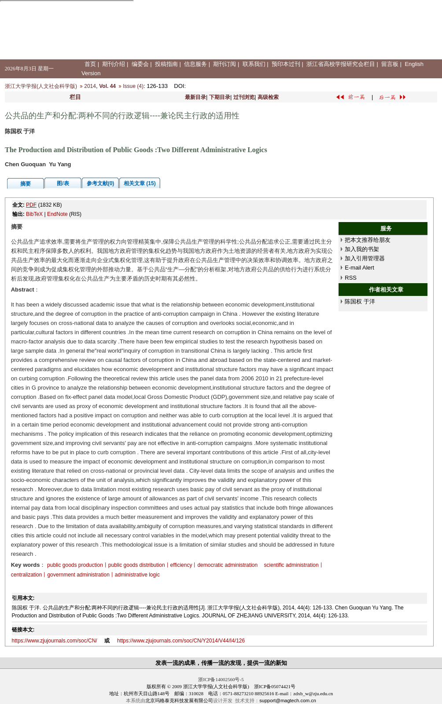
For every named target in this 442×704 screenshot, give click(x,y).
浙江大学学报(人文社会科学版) (41, 86)
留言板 (389, 64)
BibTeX (34, 214)
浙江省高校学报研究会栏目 (340, 64)
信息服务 (195, 64)
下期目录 (219, 97)
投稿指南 (166, 64)
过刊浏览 (243, 97)
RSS (351, 277)
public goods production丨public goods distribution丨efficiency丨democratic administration (152, 565)
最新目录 (195, 97)
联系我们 (254, 64)
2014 (90, 86)
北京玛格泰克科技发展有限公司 (179, 700)
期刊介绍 (113, 64)
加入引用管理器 (365, 258)
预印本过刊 (286, 64)
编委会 (140, 64)
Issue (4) (133, 86)
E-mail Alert (359, 267)
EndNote (57, 214)
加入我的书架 (362, 249)
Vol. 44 (107, 86)
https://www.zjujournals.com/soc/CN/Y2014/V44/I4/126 (181, 641)
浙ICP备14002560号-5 (220, 679)
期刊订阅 (224, 64)
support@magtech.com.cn (287, 700)
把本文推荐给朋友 (367, 240)
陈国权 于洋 (360, 301)
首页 (90, 64)
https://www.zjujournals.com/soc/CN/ (54, 641)
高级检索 (268, 97)
